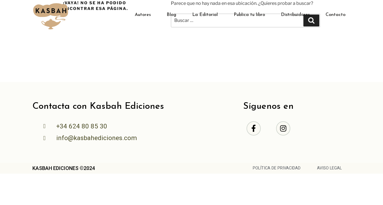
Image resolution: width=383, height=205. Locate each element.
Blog (171, 15)
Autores (143, 15)
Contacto (335, 15)
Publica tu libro (249, 15)
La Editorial (205, 15)
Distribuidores (295, 15)
